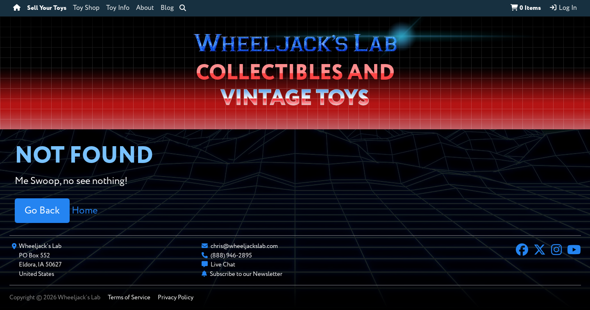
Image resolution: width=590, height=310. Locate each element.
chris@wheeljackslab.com (244, 246)
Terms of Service (129, 297)
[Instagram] (556, 251)
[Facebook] (522, 251)
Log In (563, 7)
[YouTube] (574, 251)
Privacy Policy (175, 297)
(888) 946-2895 (231, 256)
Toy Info (117, 8)
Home (85, 211)
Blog (167, 8)
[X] (539, 251)
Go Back (42, 211)
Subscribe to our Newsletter (246, 274)
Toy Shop (86, 8)
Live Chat (223, 265)
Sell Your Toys (46, 8)
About (145, 8)
